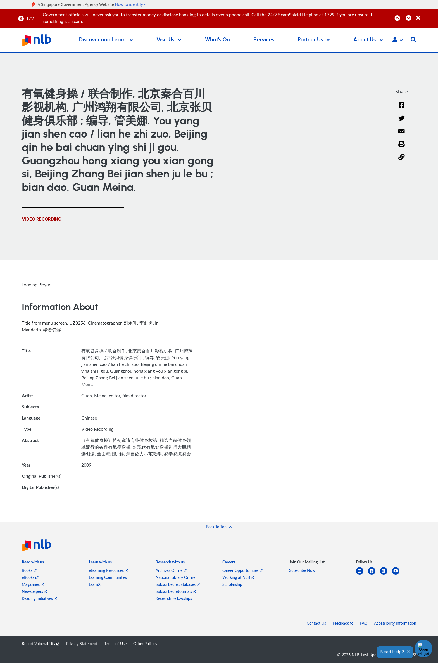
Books (29, 570)
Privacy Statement (81, 643)
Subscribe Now (302, 570)
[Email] (401, 134)
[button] (397, 40)
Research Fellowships (174, 598)
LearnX (95, 584)
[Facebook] (401, 108)
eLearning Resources (108, 570)
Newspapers (34, 591)
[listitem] (33, 563)
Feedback (343, 623)
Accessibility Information (395, 623)
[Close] (426, 15)
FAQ (363, 623)
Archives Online (171, 570)
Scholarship (232, 584)
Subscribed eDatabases (178, 584)
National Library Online (175, 577)
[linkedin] (362, 574)
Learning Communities (108, 577)
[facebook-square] (374, 574)
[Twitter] (401, 121)
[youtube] (398, 574)
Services (263, 39)
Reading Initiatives (39, 598)
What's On (217, 39)
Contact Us (316, 623)
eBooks (30, 577)
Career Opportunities (242, 570)
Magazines (33, 584)
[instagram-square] (386, 574)
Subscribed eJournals (176, 591)
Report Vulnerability (40, 643)
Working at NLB (238, 577)
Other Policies (145, 643)
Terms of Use (115, 643)
